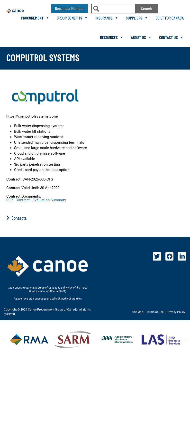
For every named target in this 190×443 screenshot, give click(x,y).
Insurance (106, 18)
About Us (141, 37)
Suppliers (137, 18)
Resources (112, 37)
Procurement (35, 18)
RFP (9, 200)
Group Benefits (72, 18)
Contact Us (171, 37)
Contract (23, 200)
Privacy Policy (176, 312)
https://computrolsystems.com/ (32, 116)
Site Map (137, 312)
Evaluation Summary (49, 200)
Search (146, 8)
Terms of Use (154, 312)
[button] (3, 340)
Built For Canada (169, 17)
